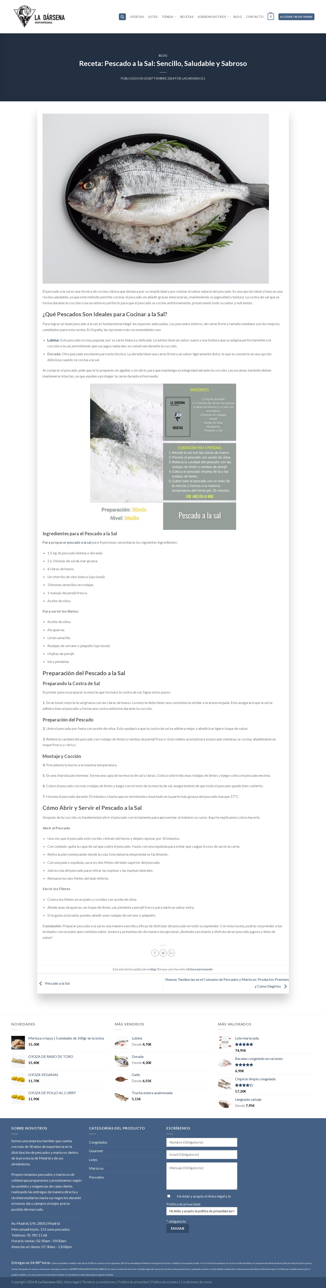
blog (163, 55)
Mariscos (96, 1168)
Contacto (255, 17)
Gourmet (96, 1151)
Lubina (53, 340)
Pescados (96, 1177)
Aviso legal (216, 1196)
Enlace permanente (200, 969)
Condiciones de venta (196, 1282)
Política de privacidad (183, 1204)
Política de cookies (164, 1282)
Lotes (153, 17)
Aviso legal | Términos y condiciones (90, 1282)
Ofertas (137, 17)
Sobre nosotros (213, 17)
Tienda (169, 17)
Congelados (98, 1142)
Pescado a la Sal (53, 983)
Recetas (187, 17)
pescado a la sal (79, 542)
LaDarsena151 (193, 78)
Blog (237, 17)
